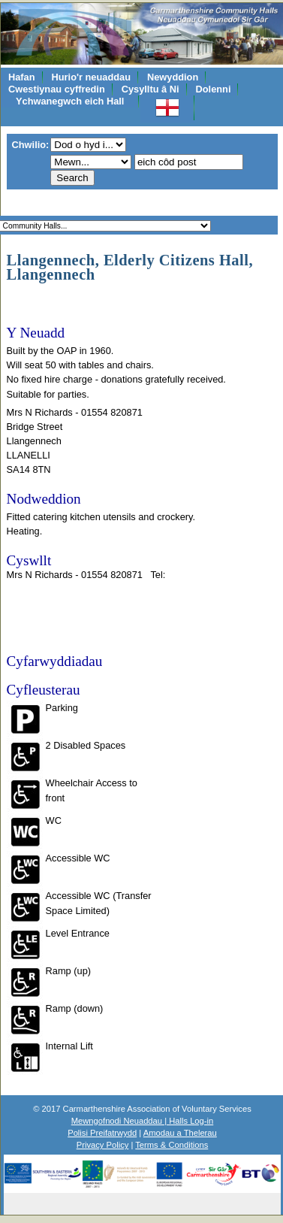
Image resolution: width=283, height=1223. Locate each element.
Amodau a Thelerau (180, 1132)
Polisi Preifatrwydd (102, 1132)
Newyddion (172, 77)
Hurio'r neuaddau (91, 77)
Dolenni (213, 89)
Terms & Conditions (171, 1144)
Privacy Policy (103, 1144)
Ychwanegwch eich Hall (70, 101)
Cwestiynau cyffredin (56, 89)
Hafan (21, 77)
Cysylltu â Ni (150, 89)
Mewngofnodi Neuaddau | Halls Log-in (142, 1120)
